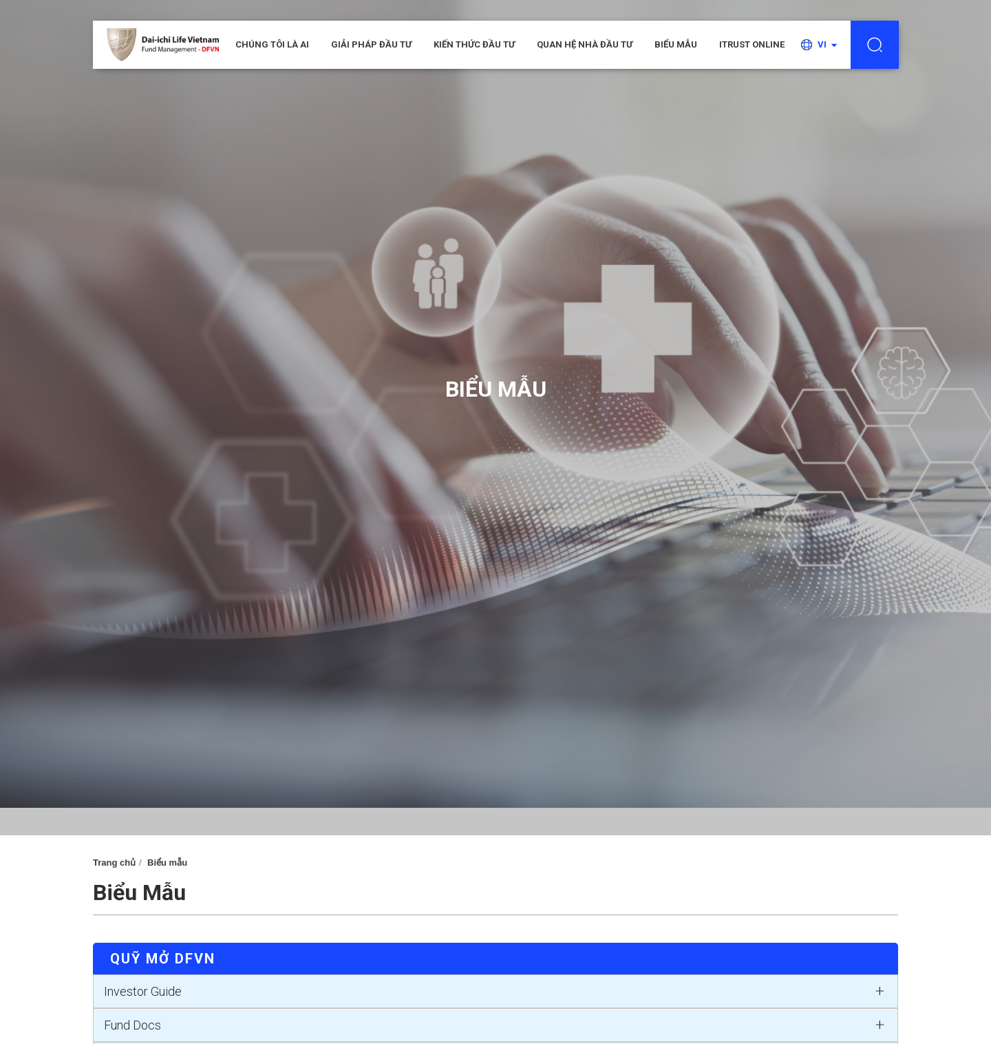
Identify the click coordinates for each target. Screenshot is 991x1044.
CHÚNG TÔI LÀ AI (272, 44)
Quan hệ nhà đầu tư (584, 44)
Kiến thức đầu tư (474, 44)
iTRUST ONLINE (752, 44)
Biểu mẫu (675, 44)
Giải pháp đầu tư (371, 44)
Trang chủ (114, 862)
